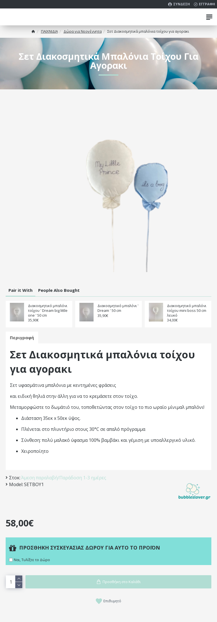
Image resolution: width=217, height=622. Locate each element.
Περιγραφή (22, 337)
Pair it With (20, 290)
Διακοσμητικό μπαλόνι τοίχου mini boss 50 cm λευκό (186, 310)
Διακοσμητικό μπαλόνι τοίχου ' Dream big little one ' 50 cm (48, 310)
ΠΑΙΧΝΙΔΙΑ (49, 31)
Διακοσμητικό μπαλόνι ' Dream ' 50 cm (117, 308)
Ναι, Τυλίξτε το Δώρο (32, 559)
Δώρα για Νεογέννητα (83, 31)
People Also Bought (59, 290)
